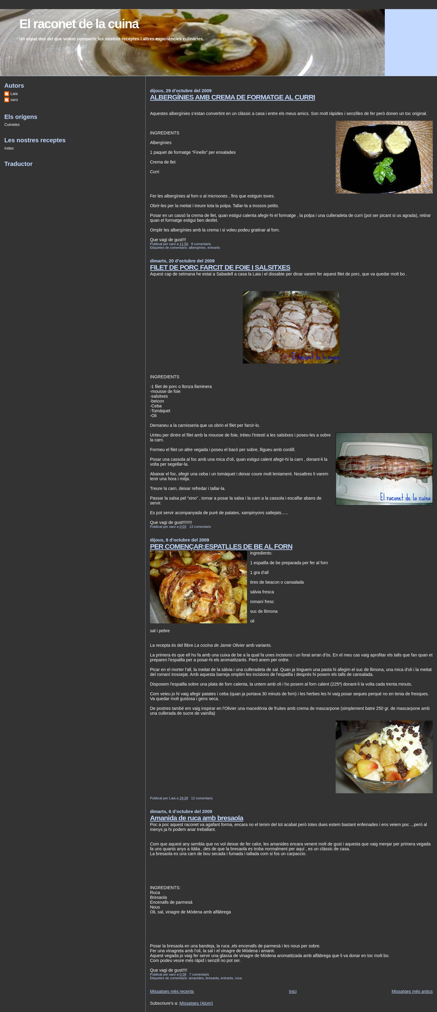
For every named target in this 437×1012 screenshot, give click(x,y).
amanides (196, 978)
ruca (238, 978)
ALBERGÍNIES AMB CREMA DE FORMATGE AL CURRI (232, 97)
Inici (292, 991)
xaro (14, 99)
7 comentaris (199, 974)
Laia (14, 93)
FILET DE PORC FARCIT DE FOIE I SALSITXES (220, 267)
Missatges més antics (412, 991)
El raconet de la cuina (78, 24)
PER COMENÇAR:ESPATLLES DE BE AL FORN (221, 546)
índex (9, 148)
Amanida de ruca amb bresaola (196, 818)
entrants (214, 247)
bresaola (211, 978)
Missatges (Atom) (196, 1003)
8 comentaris (201, 244)
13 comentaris (200, 526)
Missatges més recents (172, 991)
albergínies (197, 247)
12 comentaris (201, 798)
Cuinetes (11, 124)
